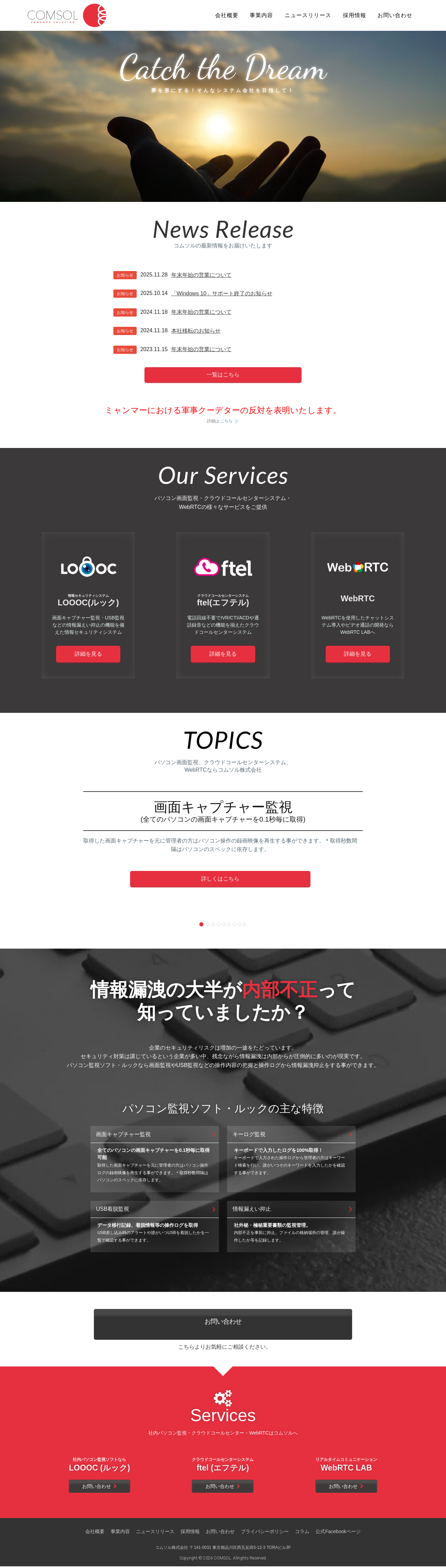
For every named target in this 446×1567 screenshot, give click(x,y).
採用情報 (190, 1532)
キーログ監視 (293, 1134)
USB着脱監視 (156, 1209)
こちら (229, 421)
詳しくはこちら (220, 879)
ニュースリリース (155, 1532)
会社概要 (94, 1532)
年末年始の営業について (201, 275)
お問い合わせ (223, 1324)
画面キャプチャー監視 (156, 1134)
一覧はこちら (223, 374)
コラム (302, 1532)
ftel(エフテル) (223, 600)
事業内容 (120, 1532)
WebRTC (358, 598)
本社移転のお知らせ (196, 331)
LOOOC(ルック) (88, 600)
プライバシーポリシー (265, 1532)
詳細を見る (88, 654)
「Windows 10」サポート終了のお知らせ (221, 293)
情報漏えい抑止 (293, 1209)
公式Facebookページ (337, 1532)
